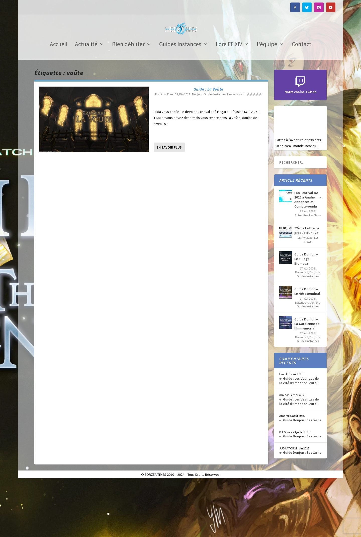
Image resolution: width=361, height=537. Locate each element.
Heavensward (236, 149)
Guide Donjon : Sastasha (302, 475)
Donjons (197, 149)
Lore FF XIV (229, 100)
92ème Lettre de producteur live (306, 285)
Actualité (86, 100)
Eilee (170, 149)
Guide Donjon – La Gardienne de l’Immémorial (306, 379)
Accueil (58, 100)
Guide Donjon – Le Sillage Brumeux (306, 314)
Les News (315, 270)
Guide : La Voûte (208, 144)
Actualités (301, 270)
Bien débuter (128, 100)
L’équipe (267, 100)
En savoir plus (169, 202)
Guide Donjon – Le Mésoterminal (307, 346)
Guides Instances (180, 100)
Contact (301, 100)
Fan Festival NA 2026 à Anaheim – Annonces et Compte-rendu (307, 255)
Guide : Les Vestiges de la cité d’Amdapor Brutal (299, 435)
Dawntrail (301, 327)
